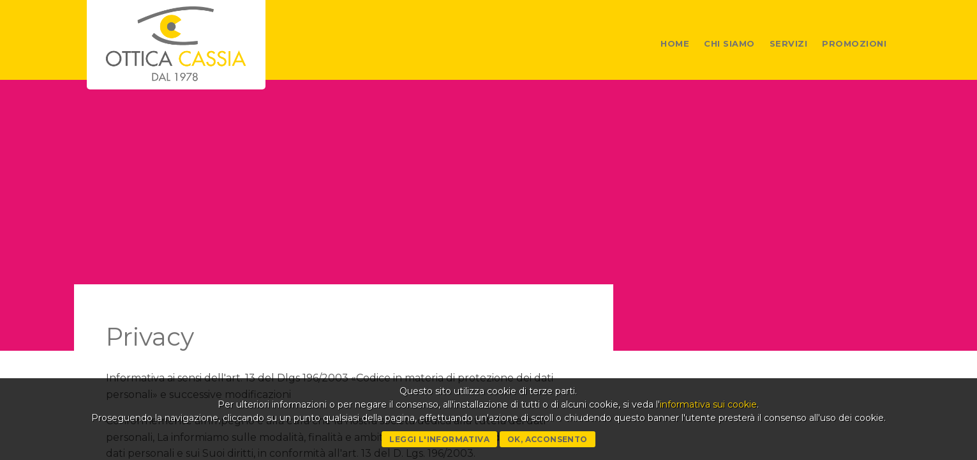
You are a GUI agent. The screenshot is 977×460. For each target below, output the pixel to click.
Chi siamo (729, 43)
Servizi (789, 43)
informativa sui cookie (708, 404)
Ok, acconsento (547, 439)
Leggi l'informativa (439, 439)
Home (674, 43)
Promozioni (854, 43)
